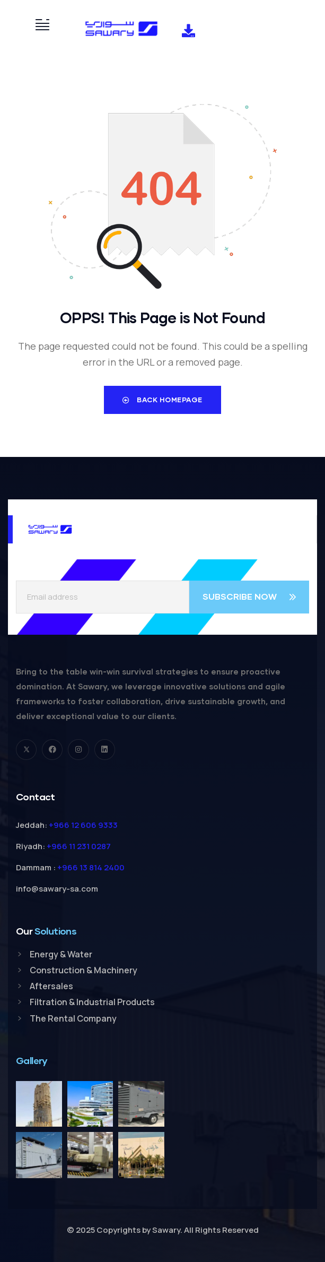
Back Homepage (162, 399)
